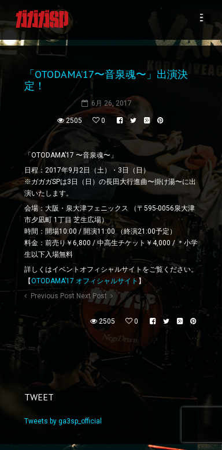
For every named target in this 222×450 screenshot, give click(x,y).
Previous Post (53, 296)
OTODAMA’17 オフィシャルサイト (84, 281)
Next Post (91, 296)
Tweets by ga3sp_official (63, 421)
